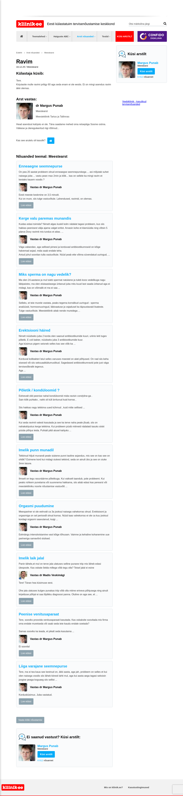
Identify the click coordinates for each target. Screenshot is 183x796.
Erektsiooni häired (34, 330)
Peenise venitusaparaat (39, 614)
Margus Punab (151, 64)
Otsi (165, 23)
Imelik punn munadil (36, 450)
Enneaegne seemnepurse (40, 166)
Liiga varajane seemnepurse (43, 666)
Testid (105, 36)
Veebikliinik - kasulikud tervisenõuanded (134, 103)
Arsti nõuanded (85, 36)
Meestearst (49, 53)
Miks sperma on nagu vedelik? (45, 274)
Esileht (19, 53)
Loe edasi (26, 205)
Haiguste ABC (61, 36)
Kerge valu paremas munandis (45, 218)
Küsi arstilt (124, 36)
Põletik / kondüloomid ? (39, 390)
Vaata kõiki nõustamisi (30, 720)
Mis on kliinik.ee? (113, 787)
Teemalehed (38, 36)
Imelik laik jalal (31, 558)
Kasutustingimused (138, 787)
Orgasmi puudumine (36, 506)
